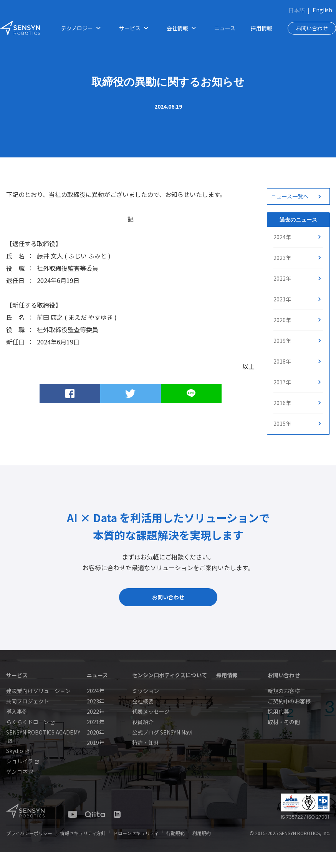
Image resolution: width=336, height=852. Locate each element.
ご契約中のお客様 (289, 701)
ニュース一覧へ (289, 196)
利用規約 (201, 833)
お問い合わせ (312, 28)
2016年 (282, 403)
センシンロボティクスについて (169, 675)
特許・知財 (145, 742)
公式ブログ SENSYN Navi (162, 732)
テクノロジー (82, 28)
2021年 (282, 299)
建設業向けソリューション (38, 691)
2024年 (282, 237)
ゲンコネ (19, 771)
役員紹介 (143, 722)
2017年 (282, 382)
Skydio (17, 750)
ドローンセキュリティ (136, 833)
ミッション (145, 691)
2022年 (282, 278)
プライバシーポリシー (29, 833)
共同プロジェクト (27, 701)
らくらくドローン (30, 722)
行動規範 (175, 833)
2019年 (282, 340)
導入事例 (17, 711)
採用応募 (278, 711)
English (322, 10)
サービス (135, 28)
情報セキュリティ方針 (83, 833)
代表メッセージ (151, 711)
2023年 (282, 257)
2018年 (282, 361)
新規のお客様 (284, 691)
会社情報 (183, 28)
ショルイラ (22, 761)
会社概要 (143, 701)
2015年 (282, 423)
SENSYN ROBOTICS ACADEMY (43, 735)
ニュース (224, 28)
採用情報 (261, 28)
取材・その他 (284, 722)
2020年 (282, 320)
